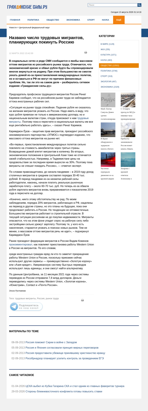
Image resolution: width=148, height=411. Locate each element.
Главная (15, 20)
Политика (33, 20)
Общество (52, 20)
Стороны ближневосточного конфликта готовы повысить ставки (63, 391)
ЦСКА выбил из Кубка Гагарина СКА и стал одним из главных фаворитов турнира (74, 386)
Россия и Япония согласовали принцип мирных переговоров (62, 347)
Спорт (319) (106, 76)
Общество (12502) (110, 65)
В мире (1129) (107, 44)
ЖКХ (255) (105, 49)
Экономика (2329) (110, 87)
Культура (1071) (108, 55)
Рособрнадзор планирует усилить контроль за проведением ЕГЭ (64, 358)
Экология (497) (108, 81)
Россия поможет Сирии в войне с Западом (51, 342)
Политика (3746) (109, 71)
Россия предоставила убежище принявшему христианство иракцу (65, 353)
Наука (105, 20)
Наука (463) (106, 60)
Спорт (91, 20)
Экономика (73, 20)
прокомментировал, (21, 244)
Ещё (118, 20)
